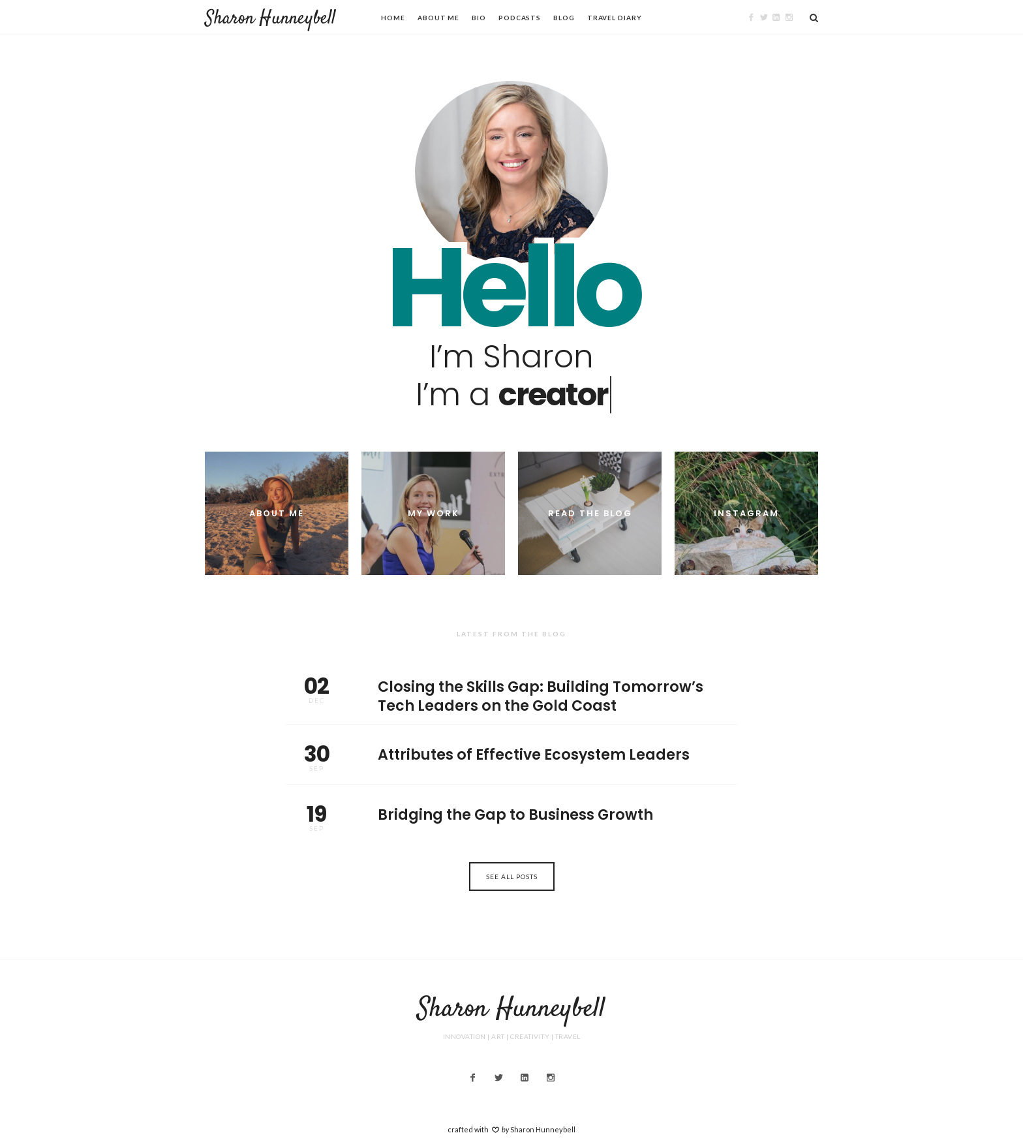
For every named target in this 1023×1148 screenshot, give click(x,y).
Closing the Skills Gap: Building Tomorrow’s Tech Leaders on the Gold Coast (511, 690)
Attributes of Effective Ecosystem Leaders (511, 754)
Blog (564, 18)
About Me (438, 18)
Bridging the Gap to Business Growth (511, 815)
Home (393, 18)
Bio (479, 18)
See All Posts (512, 876)
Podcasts (519, 18)
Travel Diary (614, 18)
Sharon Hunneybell (270, 18)
